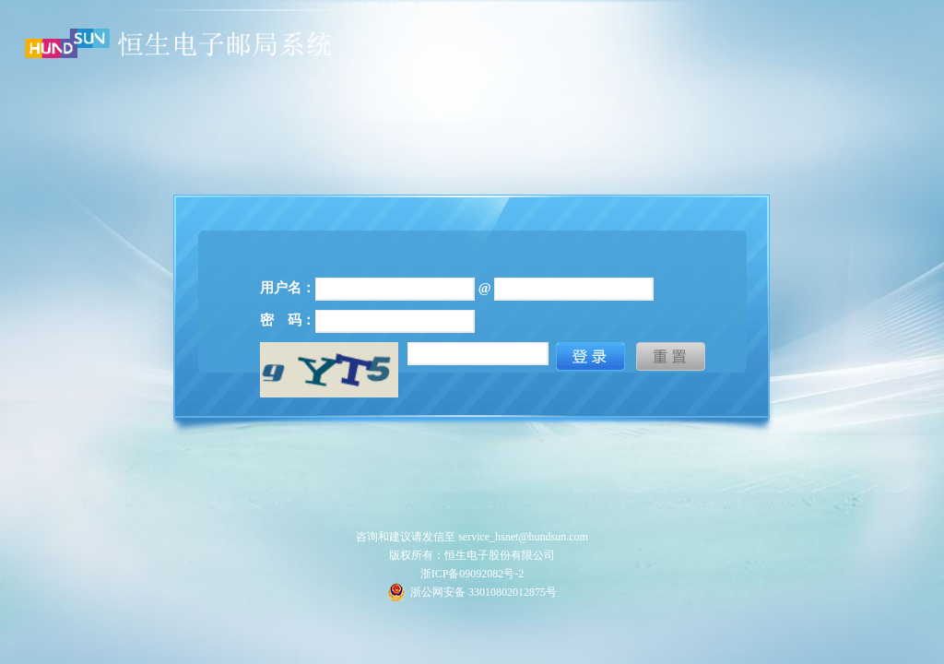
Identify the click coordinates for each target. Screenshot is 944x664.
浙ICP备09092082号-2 (472, 573)
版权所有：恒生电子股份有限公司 (472, 555)
